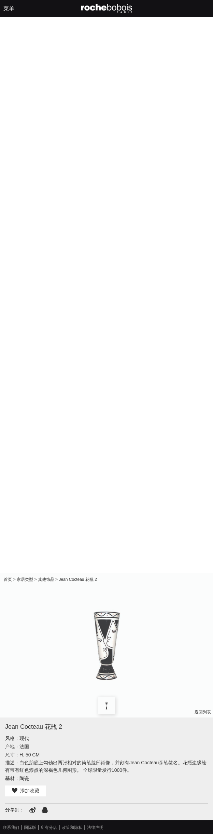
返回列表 (203, 712)
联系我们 (11, 827)
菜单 (8, 8)
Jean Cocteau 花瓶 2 (78, 579)
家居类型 (25, 579)
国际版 (30, 827)
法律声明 (95, 827)
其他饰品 (46, 579)
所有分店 (49, 827)
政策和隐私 (72, 827)
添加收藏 (25, 790)
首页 (8, 579)
